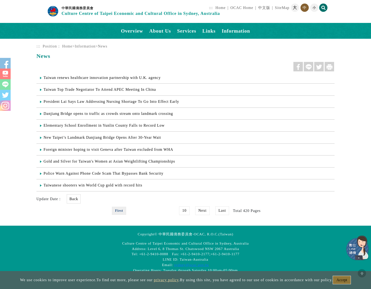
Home (221, 8)
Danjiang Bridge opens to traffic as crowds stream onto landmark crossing (108, 113)
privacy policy (166, 280)
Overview (132, 31)
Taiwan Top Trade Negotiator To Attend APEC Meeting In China (100, 89)
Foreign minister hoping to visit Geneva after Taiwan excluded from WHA (108, 149)
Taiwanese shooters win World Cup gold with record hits (93, 184)
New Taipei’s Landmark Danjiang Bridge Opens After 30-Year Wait (102, 137)
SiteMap (282, 8)
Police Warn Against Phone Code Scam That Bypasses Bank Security (103, 172)
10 (184, 209)
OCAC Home (241, 8)
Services (186, 31)
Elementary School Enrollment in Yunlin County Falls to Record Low (104, 125)
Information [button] (236, 31)
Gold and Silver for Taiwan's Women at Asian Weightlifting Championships (109, 161)
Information (85, 46)
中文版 (264, 8)
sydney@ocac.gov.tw (191, 264)
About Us (160, 31)
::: (211, 8)
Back (73, 198)
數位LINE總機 (357, 247)
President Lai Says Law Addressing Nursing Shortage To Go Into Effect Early (111, 101)
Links (209, 31)
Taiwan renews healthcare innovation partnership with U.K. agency (102, 78)
